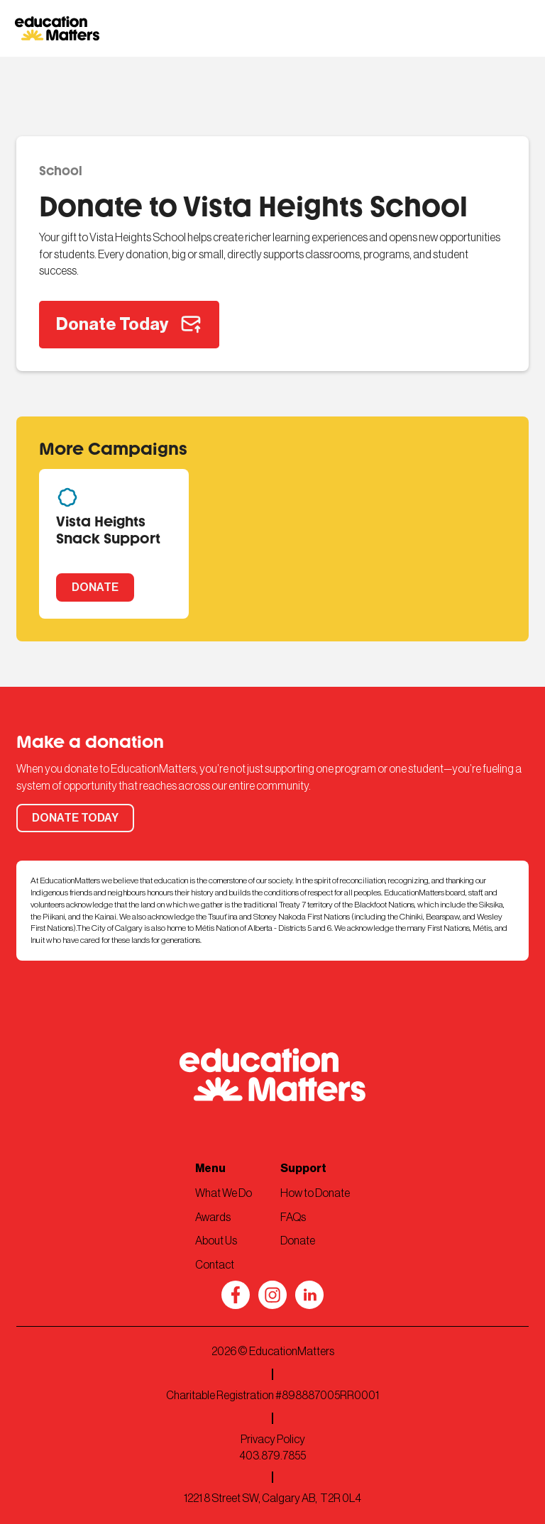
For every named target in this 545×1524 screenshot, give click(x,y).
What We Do (223, 1193)
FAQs (293, 1217)
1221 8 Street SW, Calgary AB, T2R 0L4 (272, 1498)
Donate (297, 1241)
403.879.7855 (272, 1456)
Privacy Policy (273, 1439)
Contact (214, 1265)
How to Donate (315, 1193)
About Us (216, 1241)
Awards (213, 1217)
